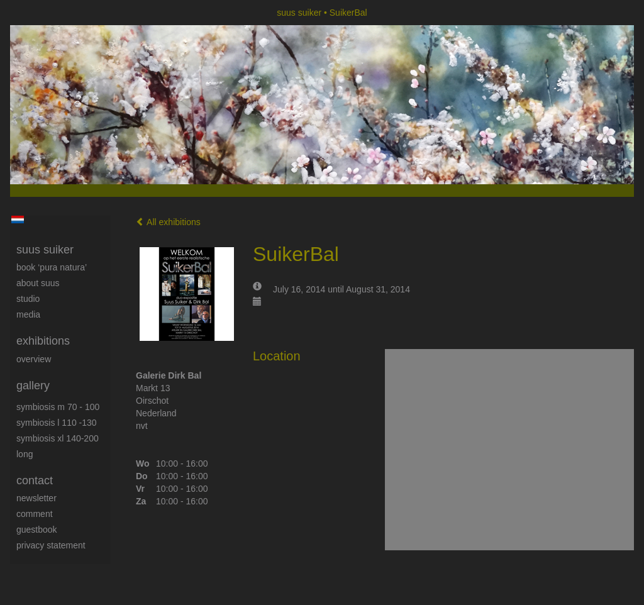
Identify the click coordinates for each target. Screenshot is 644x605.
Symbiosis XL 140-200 (57, 438)
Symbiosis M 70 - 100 (57, 407)
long (24, 454)
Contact (34, 480)
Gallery (33, 385)
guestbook (36, 530)
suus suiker (299, 13)
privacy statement (51, 545)
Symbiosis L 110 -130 (56, 423)
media (28, 314)
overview (33, 359)
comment (34, 514)
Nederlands (17, 219)
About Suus (38, 283)
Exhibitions (43, 341)
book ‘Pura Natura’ (51, 267)
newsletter (36, 498)
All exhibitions (168, 222)
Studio (28, 299)
